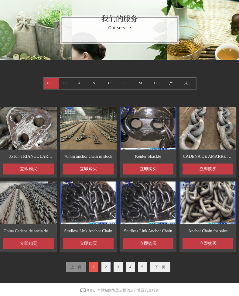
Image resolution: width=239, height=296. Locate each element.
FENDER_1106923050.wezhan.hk (68, 83)
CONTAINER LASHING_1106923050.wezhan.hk (114, 83)
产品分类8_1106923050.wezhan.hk (175, 83)
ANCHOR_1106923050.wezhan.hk (83, 83)
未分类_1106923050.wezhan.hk (190, 83)
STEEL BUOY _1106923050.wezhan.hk (98, 83)
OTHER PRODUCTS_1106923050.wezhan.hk (160, 83)
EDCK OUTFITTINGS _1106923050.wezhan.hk (129, 83)
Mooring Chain (144, 83)
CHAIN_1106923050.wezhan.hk (53, 83)
